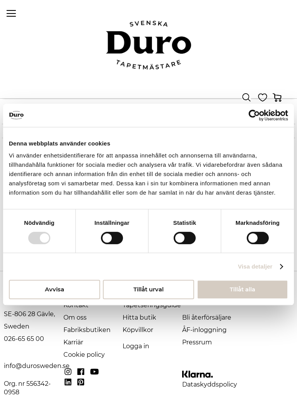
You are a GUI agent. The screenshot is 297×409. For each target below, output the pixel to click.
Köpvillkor (138, 330)
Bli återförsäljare (206, 317)
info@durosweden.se (37, 366)
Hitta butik (139, 317)
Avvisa (54, 289)
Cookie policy (84, 354)
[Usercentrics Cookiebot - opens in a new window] (254, 115)
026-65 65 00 (24, 338)
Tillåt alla (242, 289)
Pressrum (197, 342)
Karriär (73, 342)
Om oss (75, 317)
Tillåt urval (148, 289)
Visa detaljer (255, 266)
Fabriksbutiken (87, 330)
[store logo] (148, 45)
